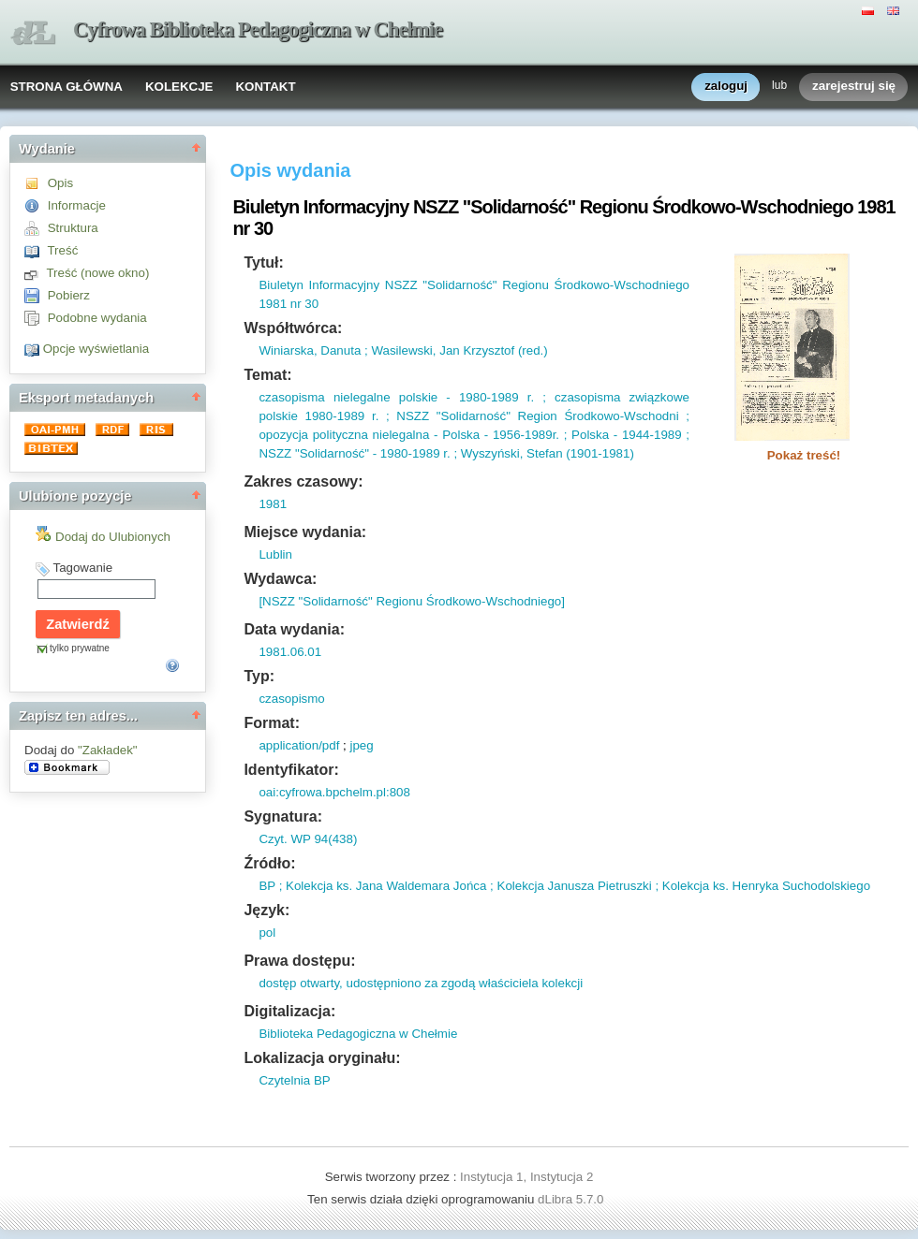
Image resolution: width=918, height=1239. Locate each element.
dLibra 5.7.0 (572, 1199)
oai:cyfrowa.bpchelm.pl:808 (334, 792)
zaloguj (726, 86)
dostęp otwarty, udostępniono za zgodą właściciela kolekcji (421, 983)
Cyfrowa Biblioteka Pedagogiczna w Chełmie (257, 29)
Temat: (267, 375)
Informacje (77, 205)
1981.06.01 (290, 652)
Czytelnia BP (294, 1080)
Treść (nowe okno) (97, 273)
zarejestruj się (854, 86)
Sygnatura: (283, 816)
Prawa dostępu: (299, 961)
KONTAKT (265, 87)
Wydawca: (280, 579)
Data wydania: (294, 629)
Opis (60, 183)
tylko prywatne (80, 648)
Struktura (73, 228)
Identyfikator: (291, 770)
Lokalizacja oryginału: (322, 1058)
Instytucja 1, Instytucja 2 (526, 1177)
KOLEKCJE (179, 87)
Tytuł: (263, 262)
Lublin (275, 554)
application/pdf (299, 745)
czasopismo (291, 699)
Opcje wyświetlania (96, 349)
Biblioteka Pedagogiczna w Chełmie (358, 1034)
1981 (273, 504)
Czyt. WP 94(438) (308, 839)
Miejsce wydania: (305, 532)
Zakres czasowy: (303, 481)
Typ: (259, 676)
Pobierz (69, 295)
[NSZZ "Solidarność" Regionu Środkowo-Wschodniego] (412, 601)
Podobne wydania (97, 318)
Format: (272, 723)
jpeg (361, 745)
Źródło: (269, 863)
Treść (62, 250)
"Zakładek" (108, 750)
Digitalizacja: (289, 1011)
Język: (266, 910)
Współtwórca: (293, 328)
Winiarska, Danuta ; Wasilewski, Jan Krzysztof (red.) (403, 350)
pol (267, 933)
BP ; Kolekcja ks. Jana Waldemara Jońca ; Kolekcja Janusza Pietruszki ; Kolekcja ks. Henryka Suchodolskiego (564, 886)
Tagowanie (82, 568)
